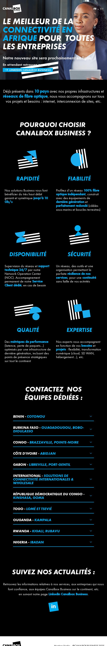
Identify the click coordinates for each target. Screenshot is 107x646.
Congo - (46, 442)
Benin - (29, 416)
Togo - (32, 508)
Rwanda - (36, 531)
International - (43, 479)
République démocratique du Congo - (49, 496)
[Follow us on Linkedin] (53, 606)
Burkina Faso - (48, 429)
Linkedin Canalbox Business (30, 70)
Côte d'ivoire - (34, 453)
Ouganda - (32, 519)
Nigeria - (28, 542)
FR (94, 8)
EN (102, 8)
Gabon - (41, 464)
